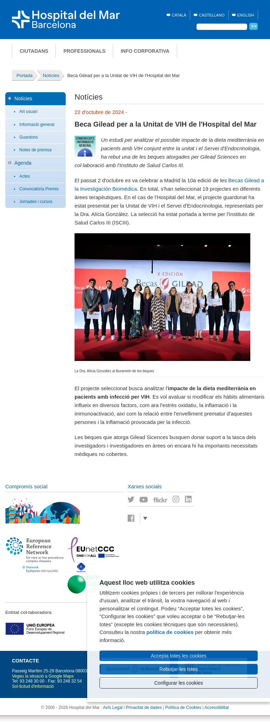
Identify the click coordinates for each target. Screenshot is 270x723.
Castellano (212, 15)
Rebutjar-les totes (178, 669)
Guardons (28, 137)
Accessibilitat (217, 707)
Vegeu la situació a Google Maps (42, 676)
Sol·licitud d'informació (33, 686)
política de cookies (169, 632)
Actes (24, 176)
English (245, 15)
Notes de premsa (35, 149)
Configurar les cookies (178, 683)
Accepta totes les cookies (178, 656)
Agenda (22, 163)
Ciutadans (34, 51)
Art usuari (28, 111)
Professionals (84, 51)
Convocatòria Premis (38, 188)
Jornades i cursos (35, 201)
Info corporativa (145, 51)
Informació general (36, 124)
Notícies (23, 98)
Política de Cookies (183, 707)
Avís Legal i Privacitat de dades (132, 707)
